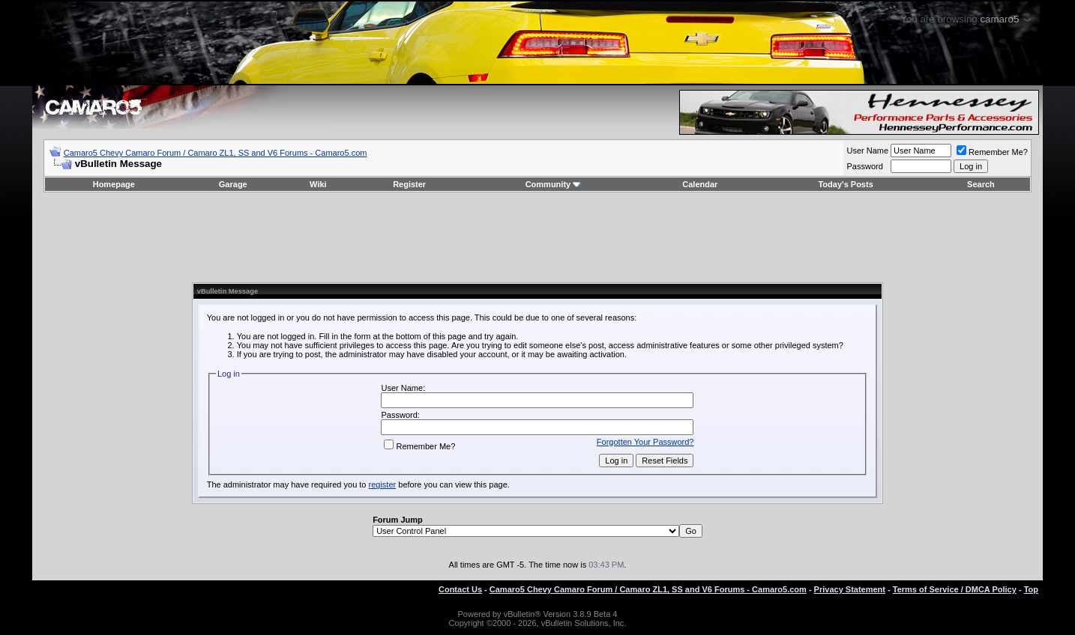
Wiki (318, 184)
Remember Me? (992, 152)
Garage (233, 184)
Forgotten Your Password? (645, 441)
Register (409, 184)
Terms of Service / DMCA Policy (955, 589)
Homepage (114, 184)
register (383, 484)
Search (981, 184)
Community (554, 184)
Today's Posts (845, 184)
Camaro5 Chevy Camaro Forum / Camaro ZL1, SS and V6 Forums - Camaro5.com (215, 152)
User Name (867, 150)
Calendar (699, 184)
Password (864, 166)
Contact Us (460, 589)
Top (1031, 589)
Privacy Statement (849, 589)
